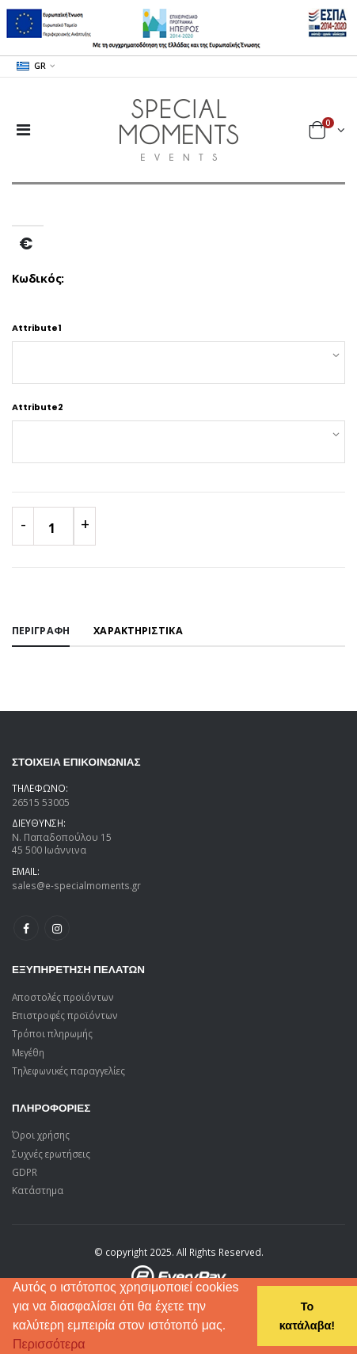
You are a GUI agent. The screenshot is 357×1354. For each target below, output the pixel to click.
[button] (91, 1346)
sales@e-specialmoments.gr (76, 885)
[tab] (41, 632)
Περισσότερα (49, 1344)
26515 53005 (41, 802)
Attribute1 (37, 328)
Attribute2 (37, 407)
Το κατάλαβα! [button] (307, 1316)
